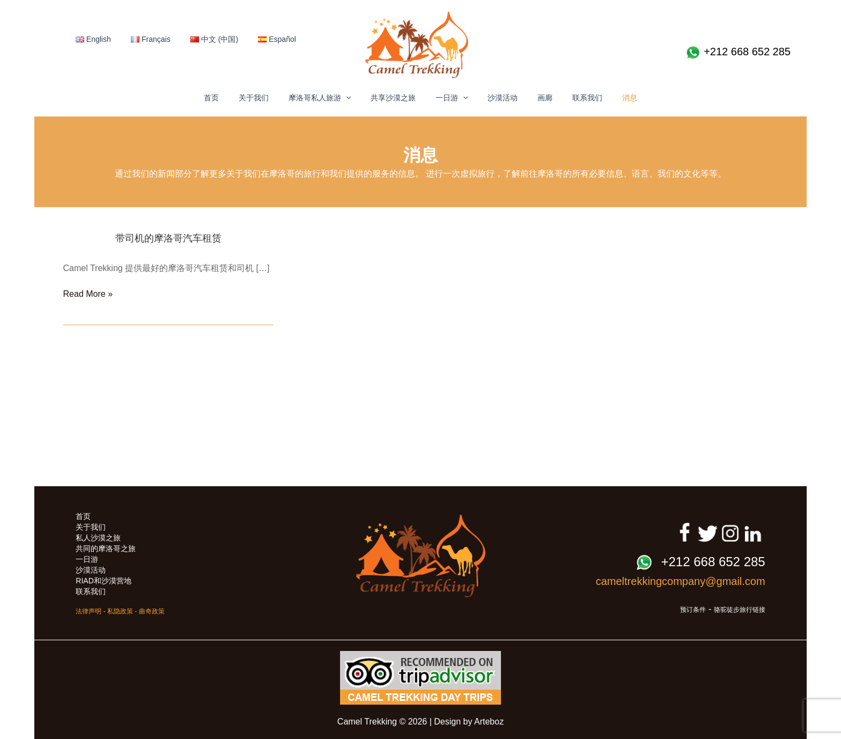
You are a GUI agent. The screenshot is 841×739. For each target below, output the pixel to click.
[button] (355, 98)
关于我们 (268, 97)
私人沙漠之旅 (98, 537)
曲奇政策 (152, 611)
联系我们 (573, 97)
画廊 (535, 97)
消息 (610, 97)
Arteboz (489, 721)
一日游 (452, 98)
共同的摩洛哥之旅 (106, 548)
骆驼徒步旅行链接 (739, 609)
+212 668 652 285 (738, 53)
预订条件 (693, 609)
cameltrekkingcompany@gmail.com (680, 581)
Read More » (88, 294)
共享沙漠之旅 (397, 97)
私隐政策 (120, 611)
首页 (230, 97)
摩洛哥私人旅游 (329, 98)
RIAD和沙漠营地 (103, 580)
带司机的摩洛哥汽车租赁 (168, 238)
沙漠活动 (498, 97)
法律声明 (88, 611)
